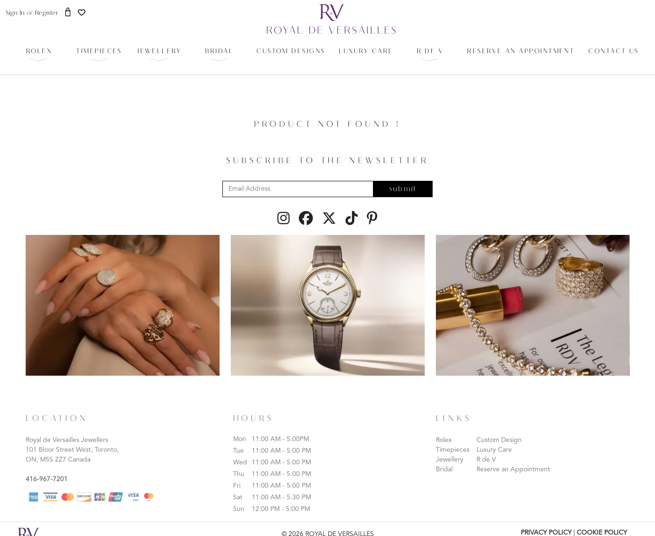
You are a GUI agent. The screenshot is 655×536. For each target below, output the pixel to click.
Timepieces (452, 458)
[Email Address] (297, 189)
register (47, 13)
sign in (15, 13)
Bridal (444, 477)
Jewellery (449, 468)
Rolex (444, 448)
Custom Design (499, 448)
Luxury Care (494, 458)
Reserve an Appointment (513, 477)
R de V (486, 468)
